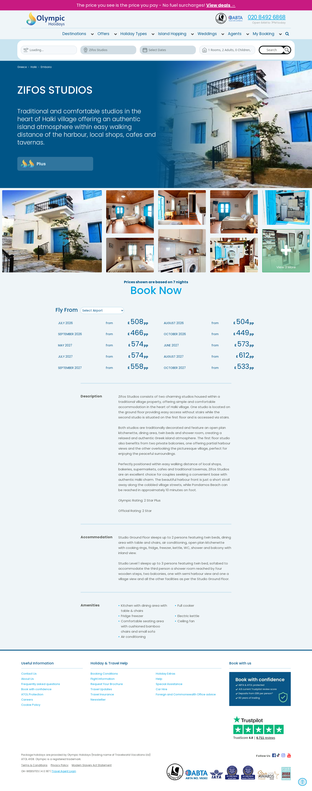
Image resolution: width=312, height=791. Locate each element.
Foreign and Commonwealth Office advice (186, 694)
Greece (22, 67)
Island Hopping (172, 33)
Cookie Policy (30, 704)
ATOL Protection (32, 694)
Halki (34, 67)
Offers (103, 33)
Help (159, 678)
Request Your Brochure (107, 683)
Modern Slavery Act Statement (92, 764)
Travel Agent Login (64, 770)
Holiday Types (133, 33)
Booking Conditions (104, 673)
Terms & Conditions (34, 764)
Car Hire (161, 688)
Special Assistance (169, 683)
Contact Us (29, 673)
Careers (27, 699)
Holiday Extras (165, 673)
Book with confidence (36, 688)
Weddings (207, 33)
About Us (27, 678)
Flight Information (103, 678)
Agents (235, 33)
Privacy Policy (59, 764)
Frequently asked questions (40, 683)
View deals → (221, 5)
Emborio (46, 67)
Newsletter (98, 699)
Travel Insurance (102, 694)
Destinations (74, 33)
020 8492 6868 (267, 17)
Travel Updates (101, 688)
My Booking (263, 33)
